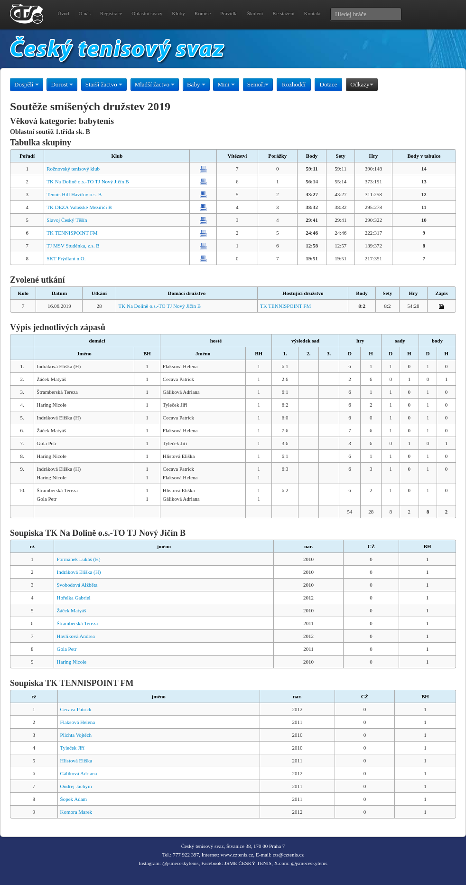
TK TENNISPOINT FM (72, 233)
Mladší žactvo (155, 84)
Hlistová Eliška (76, 760)
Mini (226, 84)
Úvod (63, 13)
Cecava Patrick (76, 709)
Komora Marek (76, 812)
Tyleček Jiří (72, 748)
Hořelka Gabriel (73, 597)
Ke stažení (283, 13)
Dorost (62, 84)
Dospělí (26, 84)
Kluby (178, 13)
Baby (196, 84)
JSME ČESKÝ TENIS (247, 863)
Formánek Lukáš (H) (78, 559)
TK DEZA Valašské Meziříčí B (79, 207)
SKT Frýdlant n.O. (66, 258)
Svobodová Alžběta (76, 585)
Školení (255, 13)
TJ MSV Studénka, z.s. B (73, 245)
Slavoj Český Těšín (67, 220)
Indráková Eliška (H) (78, 572)
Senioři (258, 84)
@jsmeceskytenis (180, 863)
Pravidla (229, 13)
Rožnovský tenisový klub (73, 168)
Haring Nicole (71, 662)
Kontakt (312, 13)
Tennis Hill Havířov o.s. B (74, 194)
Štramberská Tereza (77, 623)
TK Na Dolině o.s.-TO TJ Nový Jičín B (88, 181)
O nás (84, 13)
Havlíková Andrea (75, 636)
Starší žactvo (103, 84)
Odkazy (361, 84)
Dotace (328, 84)
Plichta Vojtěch (76, 735)
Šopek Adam (73, 799)
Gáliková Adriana (78, 773)
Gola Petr (66, 649)
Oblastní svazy (146, 13)
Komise (203, 13)
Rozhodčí (294, 84)
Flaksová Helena (77, 722)
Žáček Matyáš (71, 610)
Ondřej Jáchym (76, 786)
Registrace (111, 13)
